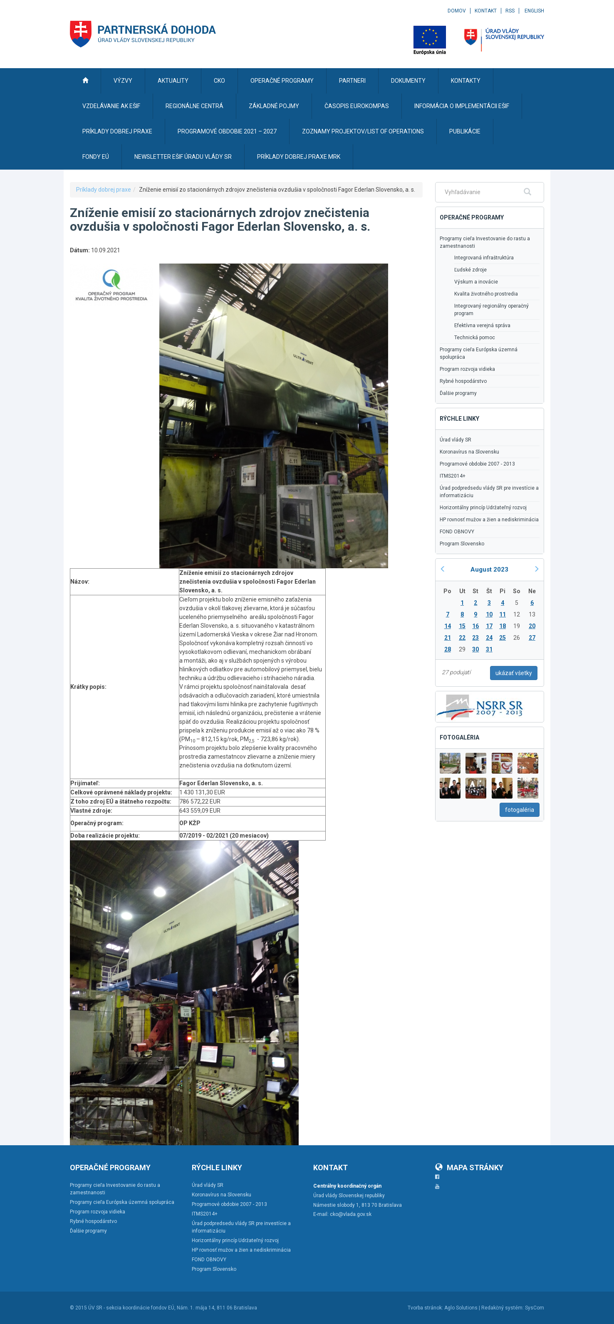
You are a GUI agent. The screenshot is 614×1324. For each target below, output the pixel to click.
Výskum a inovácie (476, 282)
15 (462, 626)
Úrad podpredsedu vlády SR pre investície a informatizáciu (489, 491)
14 (447, 626)
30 (475, 649)
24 (489, 637)
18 (502, 626)
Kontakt (486, 11)
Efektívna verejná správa (482, 325)
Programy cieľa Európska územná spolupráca (478, 353)
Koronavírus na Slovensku (469, 452)
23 (475, 637)
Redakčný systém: (502, 1308)
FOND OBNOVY (457, 532)
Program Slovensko (462, 544)
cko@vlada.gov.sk (350, 1214)
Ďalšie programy (458, 393)
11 (502, 614)
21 (447, 637)
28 (447, 649)
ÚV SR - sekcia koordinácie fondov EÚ (131, 1308)
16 (475, 626)
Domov (457, 11)
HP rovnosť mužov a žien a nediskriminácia (489, 520)
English (534, 11)
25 (502, 637)
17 (489, 626)
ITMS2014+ (452, 476)
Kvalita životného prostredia (486, 294)
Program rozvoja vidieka (467, 369)
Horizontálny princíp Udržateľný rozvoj (483, 507)
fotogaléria (519, 809)
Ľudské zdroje (470, 270)
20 (532, 626)
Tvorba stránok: (425, 1308)
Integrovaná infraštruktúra (484, 258)
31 (489, 649)
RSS (510, 11)
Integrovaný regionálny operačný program (491, 309)
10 (489, 614)
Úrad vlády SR (455, 440)
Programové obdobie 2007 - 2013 (477, 464)
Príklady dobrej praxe (103, 189)
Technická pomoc (474, 337)
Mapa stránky (469, 1167)
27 (532, 637)
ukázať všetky (513, 673)
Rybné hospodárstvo (463, 381)
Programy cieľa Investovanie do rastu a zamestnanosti (485, 242)
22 (462, 637)
